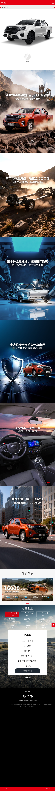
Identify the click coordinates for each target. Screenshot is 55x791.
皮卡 (7, 788)
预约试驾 (48, 788)
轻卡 (21, 788)
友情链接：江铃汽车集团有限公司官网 (28, 783)
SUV (34, 788)
